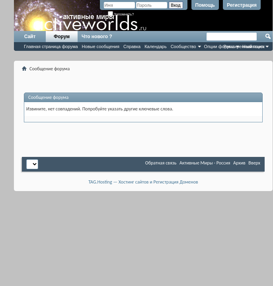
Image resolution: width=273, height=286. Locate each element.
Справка (131, 46)
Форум (62, 36)
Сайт (30, 36)
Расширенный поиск (244, 46)
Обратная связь (161, 163)
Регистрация (242, 5)
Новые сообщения (100, 46)
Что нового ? (97, 36)
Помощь (205, 5)
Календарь (155, 46)
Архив (239, 163)
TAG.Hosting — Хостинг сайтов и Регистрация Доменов (143, 182)
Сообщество (183, 46)
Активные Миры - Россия (204, 163)
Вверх (254, 163)
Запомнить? (121, 14)
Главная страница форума (51, 46)
